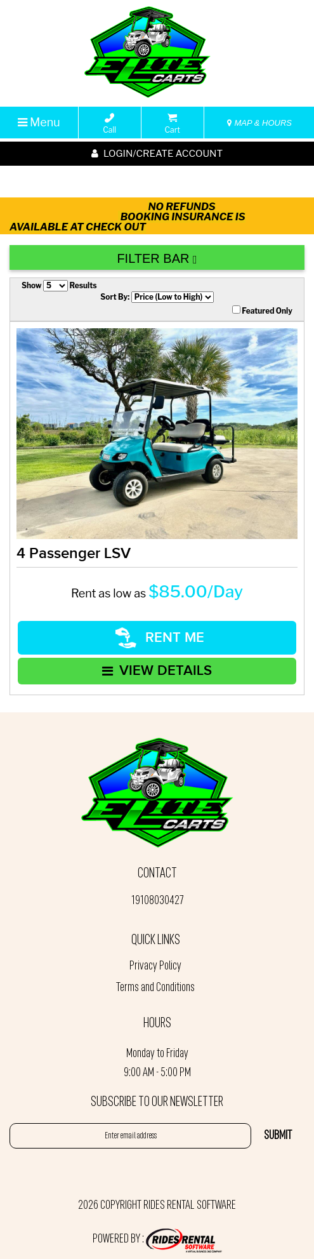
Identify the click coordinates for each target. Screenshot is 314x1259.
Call (109, 124)
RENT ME (159, 637)
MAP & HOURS (259, 123)
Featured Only (262, 310)
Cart (172, 124)
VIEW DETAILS (157, 670)
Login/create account (157, 153)
